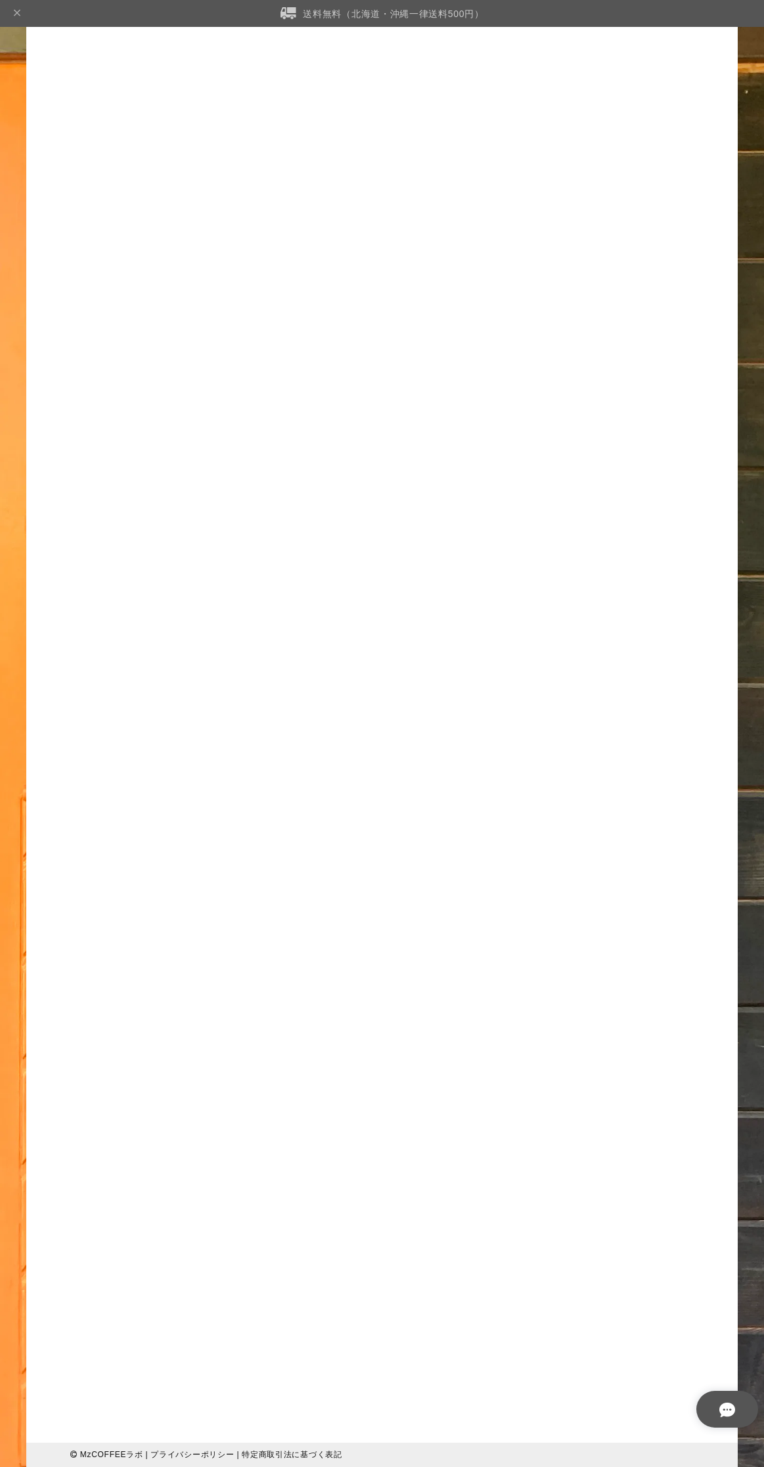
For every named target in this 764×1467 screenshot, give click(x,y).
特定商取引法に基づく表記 (292, 1454)
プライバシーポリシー (192, 1454)
